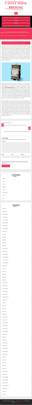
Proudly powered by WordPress (19, 401)
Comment (4, 141)
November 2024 (5, 257)
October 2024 (4, 260)
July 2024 (4, 268)
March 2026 (4, 211)
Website (22, 154)
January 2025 (4, 251)
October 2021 (4, 354)
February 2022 (4, 343)
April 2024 (4, 277)
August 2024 (4, 265)
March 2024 (4, 280)
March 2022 (4, 340)
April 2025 (4, 243)
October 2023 (4, 294)
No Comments (22, 43)
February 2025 (4, 248)
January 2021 (4, 374)
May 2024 (4, 274)
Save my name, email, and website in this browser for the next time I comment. (15, 162)
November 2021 (5, 351)
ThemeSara (17, 402)
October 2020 (4, 383)
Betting (16, 20)
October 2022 (4, 328)
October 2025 (4, 225)
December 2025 (5, 220)
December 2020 (5, 377)
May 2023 (4, 308)
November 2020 (5, 380)
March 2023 (4, 314)
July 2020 (4, 391)
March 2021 (4, 368)
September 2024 (5, 263)
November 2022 (5, 325)
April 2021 (4, 365)
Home (16, 17)
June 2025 (4, 237)
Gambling (16, 23)
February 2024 (4, 283)
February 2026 (4, 214)
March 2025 (4, 245)
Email (12, 154)
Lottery (3, 190)
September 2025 (5, 228)
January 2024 (4, 285)
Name (3, 154)
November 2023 (5, 291)
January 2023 (4, 320)
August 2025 (4, 231)
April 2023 (4, 311)
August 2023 (4, 300)
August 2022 (4, 334)
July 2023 (4, 303)
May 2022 (4, 337)
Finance (3, 184)
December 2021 (5, 348)
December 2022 (5, 323)
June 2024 (4, 271)
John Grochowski (6, 43)
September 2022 (5, 331)
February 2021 (4, 371)
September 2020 (5, 385)
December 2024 (5, 254)
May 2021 (4, 363)
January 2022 (4, 345)
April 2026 (4, 208)
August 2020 (4, 388)
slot (16, 25)
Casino (3, 181)
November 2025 (5, 223)
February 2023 (4, 317)
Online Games (4, 192)
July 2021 (4, 357)
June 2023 (4, 305)
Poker (3, 195)
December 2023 (5, 288)
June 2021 (4, 360)
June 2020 (4, 394)
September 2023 (5, 297)
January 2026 (4, 217)
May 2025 (4, 240)
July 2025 (4, 234)
